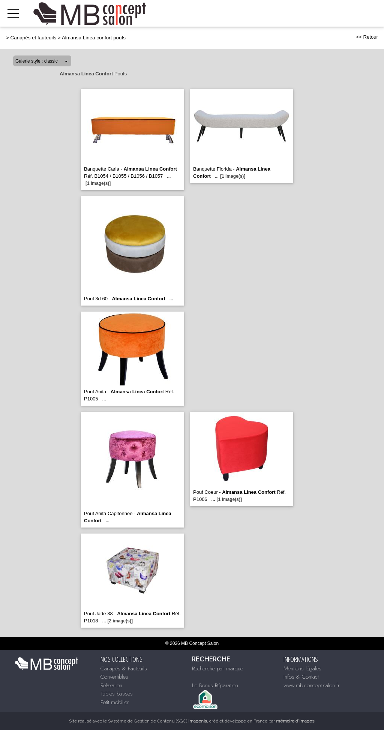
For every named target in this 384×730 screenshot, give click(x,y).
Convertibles (114, 677)
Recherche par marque (217, 668)
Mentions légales (302, 668)
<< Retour (367, 37)
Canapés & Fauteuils (123, 668)
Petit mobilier (114, 702)
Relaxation (111, 685)
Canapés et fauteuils (33, 37)
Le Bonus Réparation (215, 685)
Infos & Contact (301, 677)
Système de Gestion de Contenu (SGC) (157, 721)
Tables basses (116, 694)
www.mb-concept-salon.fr (312, 685)
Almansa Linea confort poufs (94, 37)
